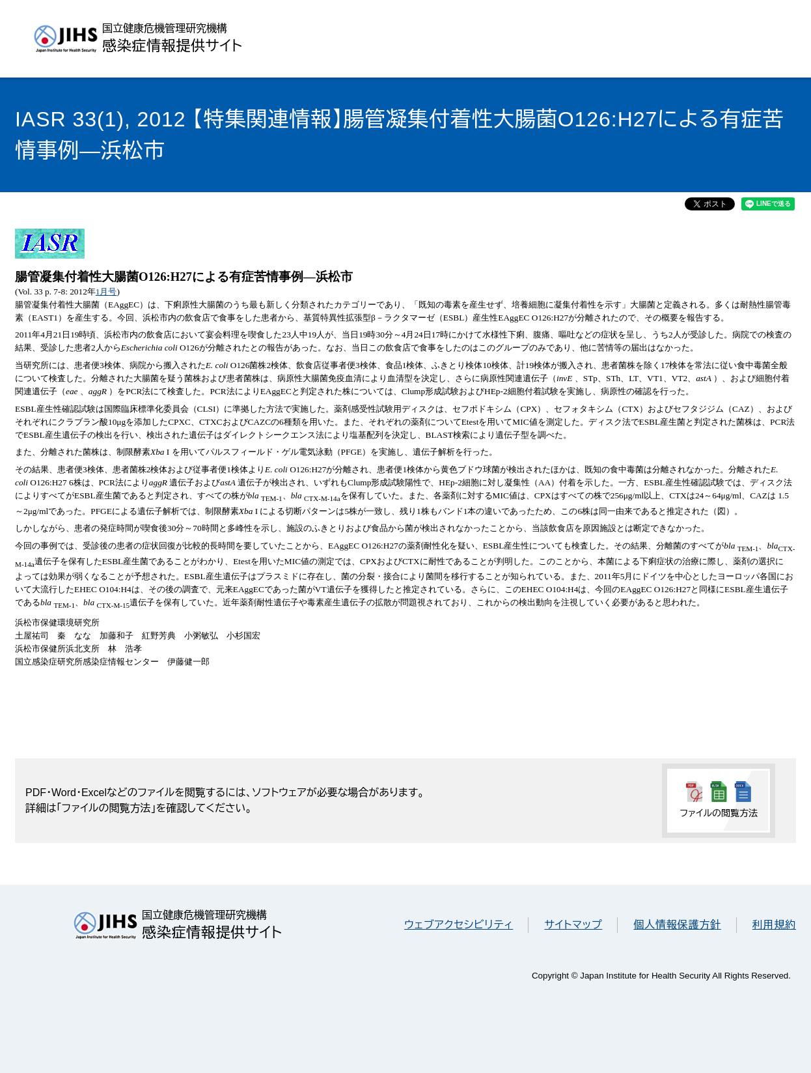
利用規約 (774, 924)
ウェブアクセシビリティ (458, 924)
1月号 (106, 291)
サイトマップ (573, 924)
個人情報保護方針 (677, 924)
